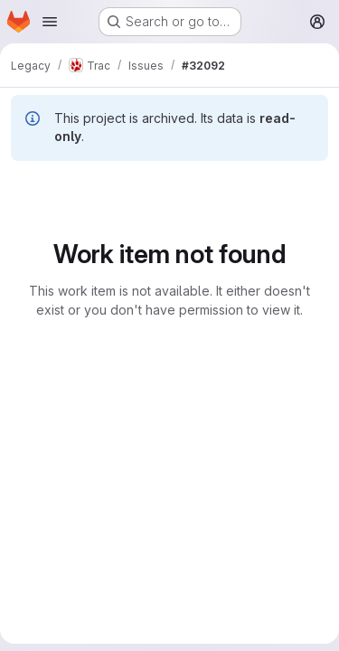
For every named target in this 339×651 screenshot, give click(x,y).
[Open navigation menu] (49, 21)
